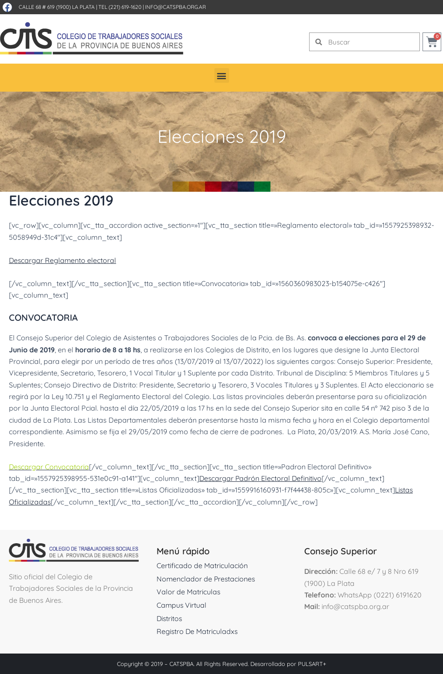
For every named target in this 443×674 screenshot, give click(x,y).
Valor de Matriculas (189, 591)
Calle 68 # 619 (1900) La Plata (57, 7)
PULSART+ (312, 663)
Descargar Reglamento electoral (63, 260)
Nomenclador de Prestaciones (207, 578)
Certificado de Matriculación (202, 565)
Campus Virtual (182, 605)
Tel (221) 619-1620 (119, 7)
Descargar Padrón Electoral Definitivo (261, 478)
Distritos (170, 618)
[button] (221, 75)
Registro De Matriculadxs (198, 631)
